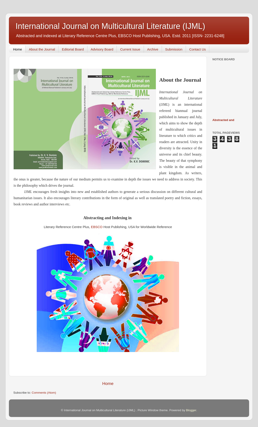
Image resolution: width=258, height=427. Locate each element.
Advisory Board (102, 49)
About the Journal (42, 49)
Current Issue (130, 49)
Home (17, 49)
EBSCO (97, 227)
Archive (152, 49)
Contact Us (197, 49)
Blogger (191, 410)
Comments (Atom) (44, 392)
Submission (174, 49)
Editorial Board (73, 49)
